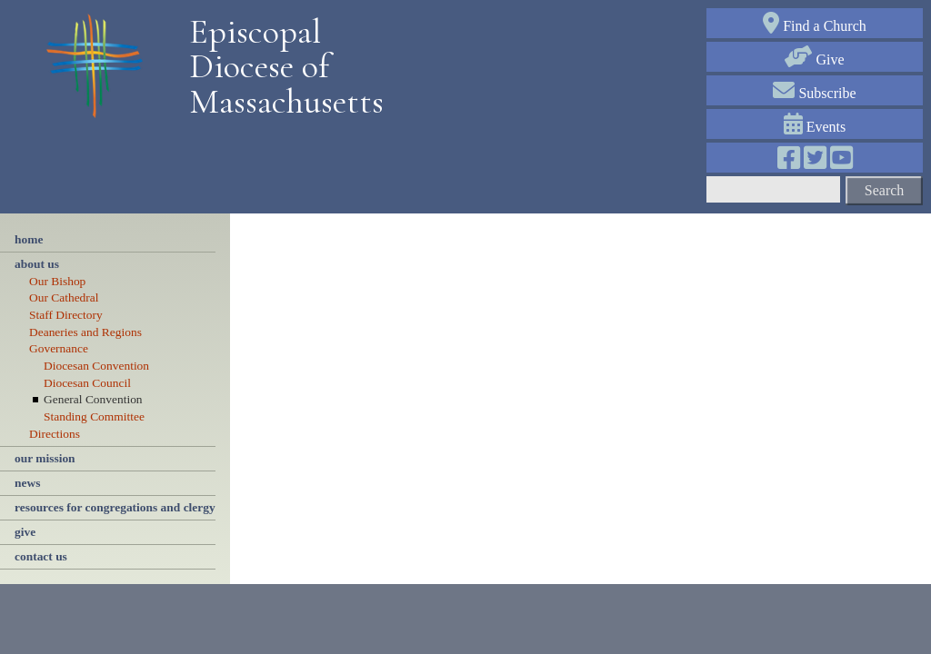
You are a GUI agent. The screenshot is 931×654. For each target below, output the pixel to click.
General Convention (93, 399)
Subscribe (814, 93)
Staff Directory (66, 315)
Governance (58, 348)
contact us (41, 556)
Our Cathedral (64, 297)
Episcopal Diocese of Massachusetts (280, 67)
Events (815, 126)
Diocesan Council (87, 383)
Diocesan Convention (96, 365)
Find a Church (814, 26)
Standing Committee (94, 416)
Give (814, 59)
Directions (54, 434)
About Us (37, 264)
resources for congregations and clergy (115, 507)
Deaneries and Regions (85, 332)
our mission (45, 458)
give (25, 532)
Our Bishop (57, 281)
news (27, 483)
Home (29, 239)
